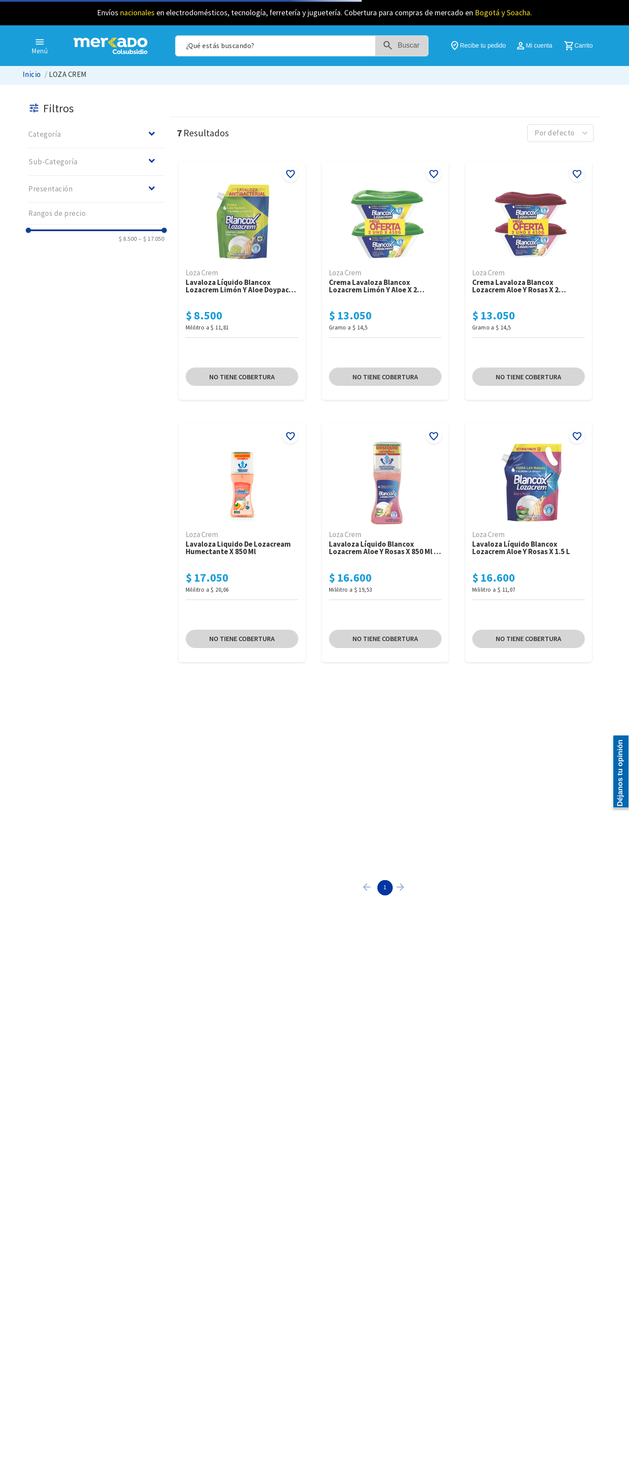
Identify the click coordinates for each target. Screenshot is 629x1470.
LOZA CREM (67, 74)
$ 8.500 (128, 238)
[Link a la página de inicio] (32, 74)
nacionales (137, 12)
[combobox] (302, 45)
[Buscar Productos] (407, 46)
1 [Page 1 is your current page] (385, 887)
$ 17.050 (151, 238)
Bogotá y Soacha (502, 12)
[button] (96, 134)
